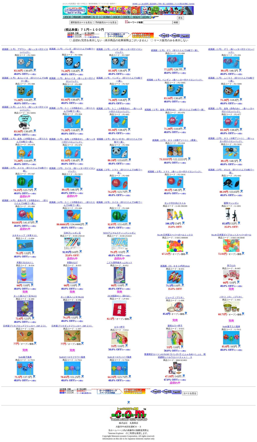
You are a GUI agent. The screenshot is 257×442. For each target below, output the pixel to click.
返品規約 (153, 4)
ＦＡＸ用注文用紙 (181, 4)
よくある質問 (143, 4)
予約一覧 (161, 4)
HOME (134, 4)
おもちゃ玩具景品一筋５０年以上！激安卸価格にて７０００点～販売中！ (90, 4)
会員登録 (169, 4)
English (191, 4)
